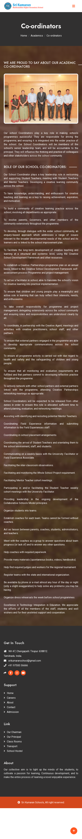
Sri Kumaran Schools (32, 802)
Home (23, 35)
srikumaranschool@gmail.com (22, 660)
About (8, 702)
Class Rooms (13, 741)
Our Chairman (12, 732)
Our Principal (12, 736)
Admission (11, 711)
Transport (10, 746)
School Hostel (13, 750)
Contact (9, 707)
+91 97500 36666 (16, 665)
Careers (10, 697)
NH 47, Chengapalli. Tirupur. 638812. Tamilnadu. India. (26, 653)
